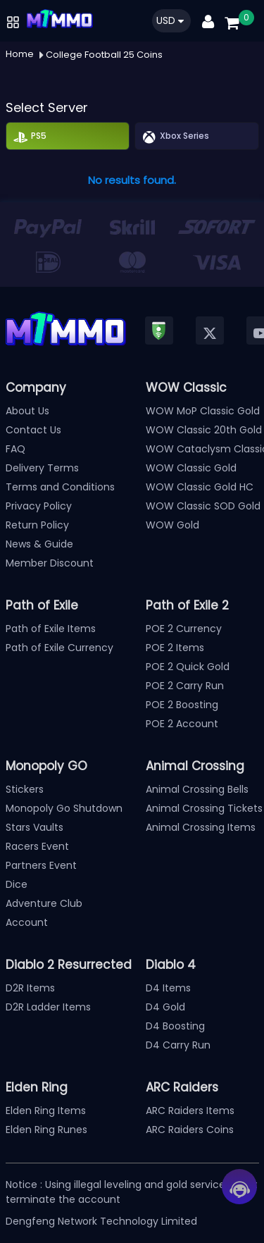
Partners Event (41, 865)
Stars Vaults (34, 827)
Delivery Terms (42, 468)
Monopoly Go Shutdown (64, 808)
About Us (27, 411)
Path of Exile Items (51, 629)
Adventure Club (44, 903)
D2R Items (30, 988)
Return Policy (37, 525)
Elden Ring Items (46, 1110)
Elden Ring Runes (46, 1130)
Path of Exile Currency (59, 648)
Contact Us (33, 430)
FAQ (15, 449)
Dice (16, 884)
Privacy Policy (39, 506)
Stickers (25, 789)
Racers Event (37, 846)
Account (27, 922)
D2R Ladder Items (48, 1007)
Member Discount (50, 563)
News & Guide (39, 544)
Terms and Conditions (60, 487)
